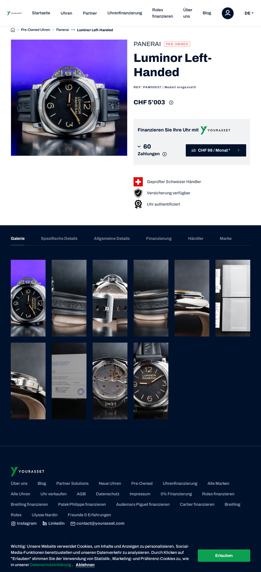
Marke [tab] (226, 238)
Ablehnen (85, 565)
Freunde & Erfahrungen (89, 515)
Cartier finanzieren (197, 504)
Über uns (187, 13)
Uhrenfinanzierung (124, 13)
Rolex (16, 515)
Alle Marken (218, 483)
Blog (207, 13)
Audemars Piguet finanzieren (143, 504)
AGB (81, 494)
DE (248, 13)
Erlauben (224, 555)
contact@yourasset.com (97, 523)
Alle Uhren (20, 494)
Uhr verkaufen (53, 494)
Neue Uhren (110, 483)
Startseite (41, 13)
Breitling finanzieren (29, 504)
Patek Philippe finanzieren (82, 504)
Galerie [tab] (18, 238)
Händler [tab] (195, 238)
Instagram (24, 523)
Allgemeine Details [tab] (112, 238)
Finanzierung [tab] (159, 238)
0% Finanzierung (176, 494)
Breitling (232, 504)
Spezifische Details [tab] (59, 238)
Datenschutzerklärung (51, 565)
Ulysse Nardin (45, 515)
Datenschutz (107, 494)
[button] (154, 150)
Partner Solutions (72, 483)
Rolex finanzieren (162, 13)
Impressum (140, 494)
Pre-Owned (142, 483)
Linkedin (53, 523)
